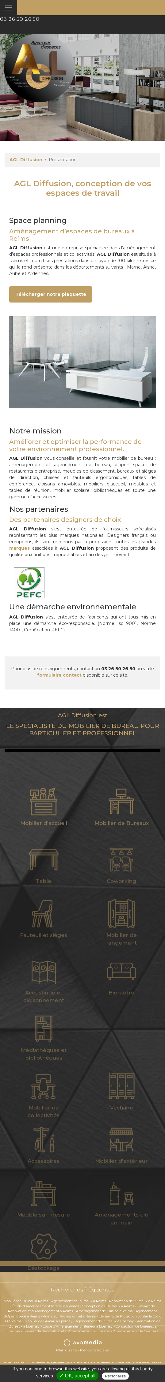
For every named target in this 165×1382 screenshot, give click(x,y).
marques (19, 548)
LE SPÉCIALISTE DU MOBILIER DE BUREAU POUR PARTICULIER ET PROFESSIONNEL (82, 724)
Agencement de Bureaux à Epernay (104, 1321)
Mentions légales (94, 1350)
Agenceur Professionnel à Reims (69, 1316)
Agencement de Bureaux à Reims (78, 1301)
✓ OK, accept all (77, 1375)
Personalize (115, 1376)
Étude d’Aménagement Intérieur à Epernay (78, 1326)
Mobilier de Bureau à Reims (26, 1301)
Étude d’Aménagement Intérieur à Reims (45, 1306)
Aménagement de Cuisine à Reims (104, 1311)
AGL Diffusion (26, 159)
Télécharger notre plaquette (50, 294)
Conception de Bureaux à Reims (108, 1306)
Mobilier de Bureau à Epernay (48, 1321)
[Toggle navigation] (8, 7)
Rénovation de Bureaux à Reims (135, 1301)
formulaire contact (59, 675)
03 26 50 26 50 (20, 19)
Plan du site (66, 1350)
